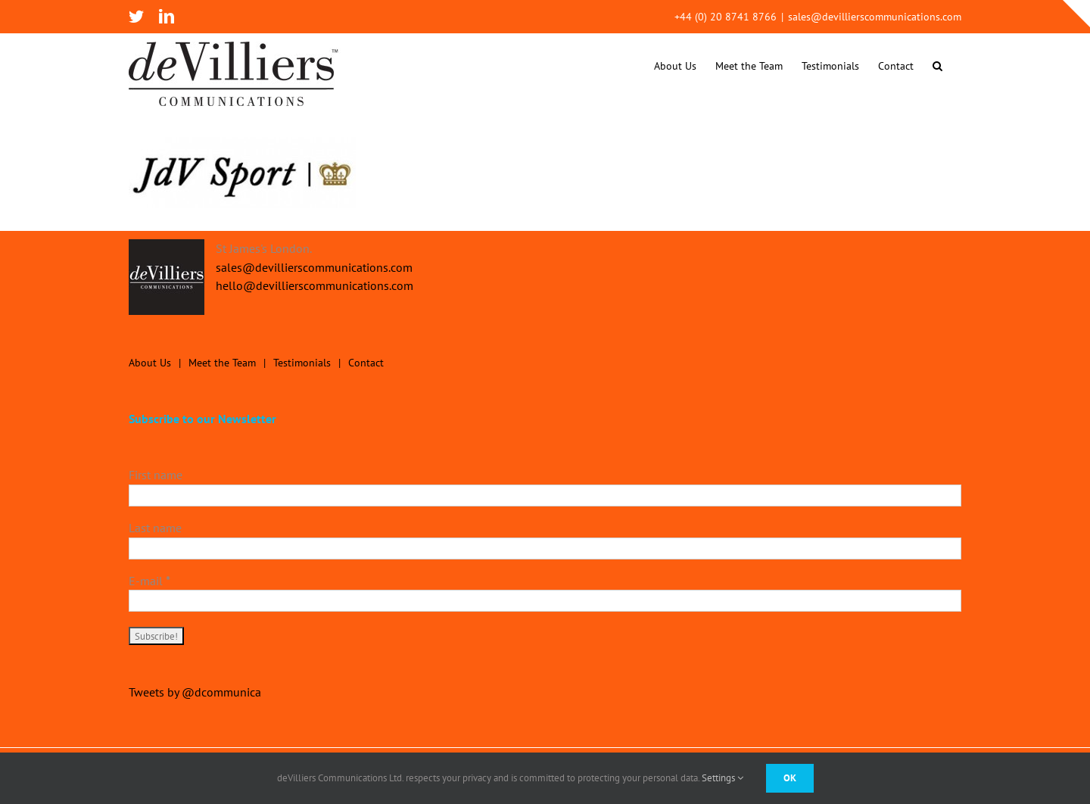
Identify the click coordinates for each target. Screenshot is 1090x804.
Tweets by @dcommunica (195, 692)
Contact (366, 362)
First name (155, 474)
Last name (155, 527)
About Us (150, 362)
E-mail (149, 580)
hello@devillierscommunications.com (314, 285)
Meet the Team (222, 362)
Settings (722, 777)
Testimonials (302, 362)
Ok (789, 777)
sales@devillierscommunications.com (874, 16)
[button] (937, 65)
